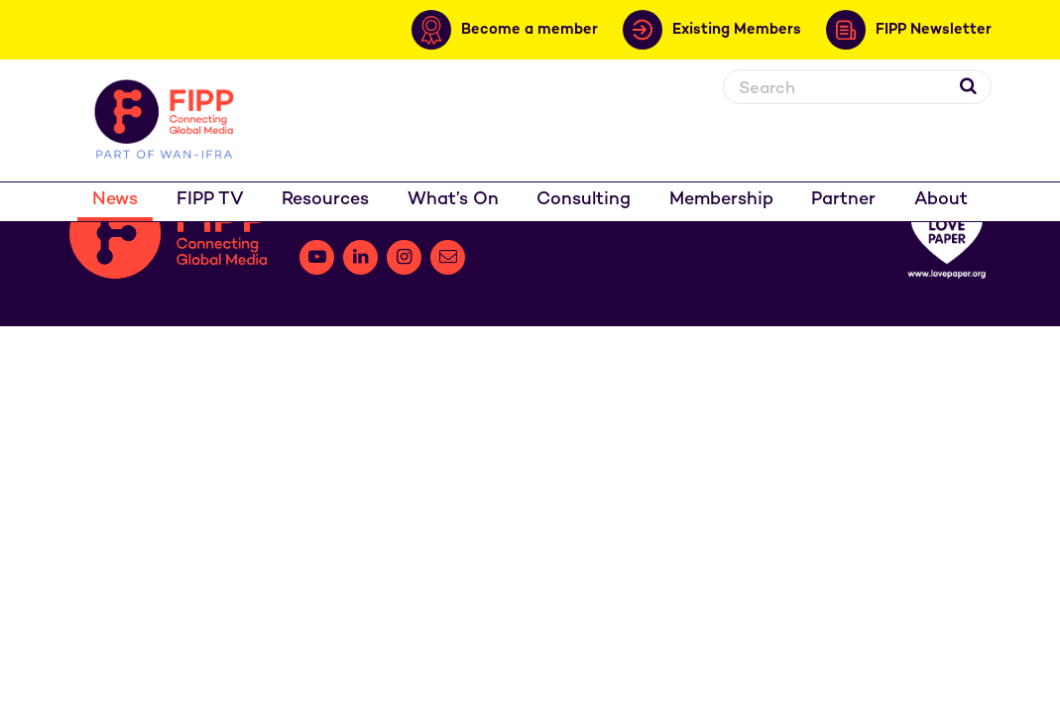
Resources (325, 199)
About (941, 199)
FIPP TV (210, 199)
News (115, 199)
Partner (843, 199)
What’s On (453, 199)
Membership (721, 199)
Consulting (583, 199)
